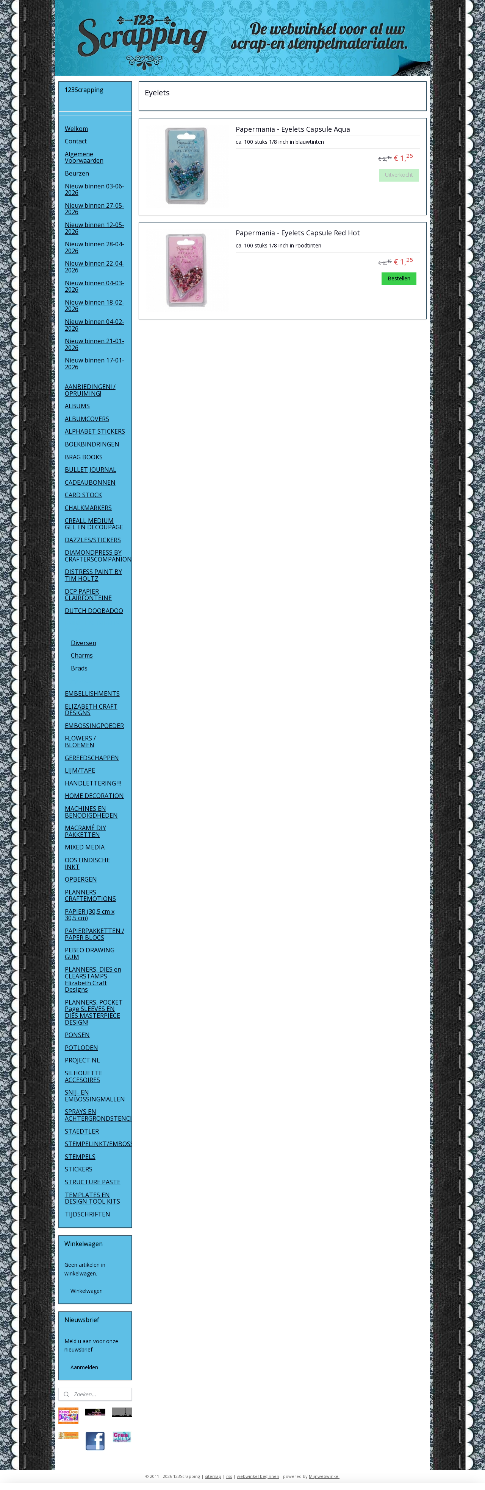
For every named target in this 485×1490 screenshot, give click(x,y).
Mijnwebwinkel (324, 1476)
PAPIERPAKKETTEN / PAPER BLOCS (94, 934)
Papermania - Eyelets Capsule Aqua (293, 129)
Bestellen (399, 278)
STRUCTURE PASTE (92, 1182)
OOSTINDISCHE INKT (87, 863)
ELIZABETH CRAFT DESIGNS (91, 709)
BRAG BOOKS (84, 457)
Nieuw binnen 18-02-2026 (94, 305)
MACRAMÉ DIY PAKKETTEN (85, 831)
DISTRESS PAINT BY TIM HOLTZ (93, 575)
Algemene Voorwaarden (84, 157)
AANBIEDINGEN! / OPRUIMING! (90, 390)
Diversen (83, 643)
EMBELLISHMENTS (92, 693)
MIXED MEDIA (85, 847)
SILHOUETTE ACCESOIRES (83, 1076)
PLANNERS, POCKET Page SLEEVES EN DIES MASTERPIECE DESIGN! (94, 1012)
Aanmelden (84, 1367)
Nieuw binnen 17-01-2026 (94, 363)
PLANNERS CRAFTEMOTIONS (90, 895)
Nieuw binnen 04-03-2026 (94, 286)
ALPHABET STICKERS (95, 431)
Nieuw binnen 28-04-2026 (94, 247)
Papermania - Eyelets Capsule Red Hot (298, 233)
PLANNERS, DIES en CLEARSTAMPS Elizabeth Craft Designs (93, 979)
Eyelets (81, 681)
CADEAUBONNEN (90, 482)
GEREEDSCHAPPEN (92, 758)
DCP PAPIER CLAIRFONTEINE (88, 594)
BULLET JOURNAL (90, 469)
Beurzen (77, 173)
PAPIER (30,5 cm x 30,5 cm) (89, 914)
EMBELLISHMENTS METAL (92, 626)
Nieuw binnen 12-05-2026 (94, 228)
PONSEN (77, 1035)
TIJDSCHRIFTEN (87, 1214)
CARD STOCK (83, 495)
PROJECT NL (82, 1060)
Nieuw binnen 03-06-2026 (94, 189)
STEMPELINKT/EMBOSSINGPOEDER (98, 1144)
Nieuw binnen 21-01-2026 (94, 344)
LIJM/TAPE (80, 770)
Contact (76, 141)
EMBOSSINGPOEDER (94, 726)
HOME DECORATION (94, 796)
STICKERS (78, 1169)
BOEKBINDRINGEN (92, 444)
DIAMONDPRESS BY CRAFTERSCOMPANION (98, 555)
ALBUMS (77, 406)
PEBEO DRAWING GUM (89, 953)
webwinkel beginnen (258, 1476)
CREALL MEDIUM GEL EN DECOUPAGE (94, 524)
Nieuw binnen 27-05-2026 (94, 208)
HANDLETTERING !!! (93, 783)
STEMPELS (80, 1156)
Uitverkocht (399, 174)
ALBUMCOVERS (87, 419)
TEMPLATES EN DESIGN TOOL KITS (92, 1198)
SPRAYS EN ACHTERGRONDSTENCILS (98, 1115)
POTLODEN (81, 1048)
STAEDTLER (82, 1131)
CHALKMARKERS (88, 508)
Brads (79, 668)
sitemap (213, 1476)
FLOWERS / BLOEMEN (80, 741)
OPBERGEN (81, 879)
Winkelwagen (86, 1290)
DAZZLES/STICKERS (93, 540)
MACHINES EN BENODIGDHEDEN (91, 812)
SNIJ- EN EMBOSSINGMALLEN (95, 1095)
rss (229, 1476)
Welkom (76, 128)
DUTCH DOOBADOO (94, 611)
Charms (82, 655)
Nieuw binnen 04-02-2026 (94, 325)
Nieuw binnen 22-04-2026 (94, 266)
